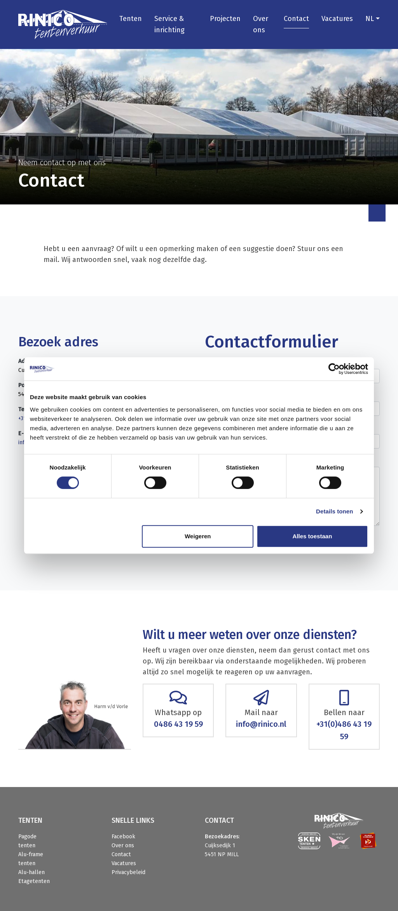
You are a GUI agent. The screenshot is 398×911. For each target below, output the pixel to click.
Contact (296, 18)
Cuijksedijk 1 (220, 845)
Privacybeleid (128, 872)
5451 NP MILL (222, 854)
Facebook (123, 836)
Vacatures (337, 18)
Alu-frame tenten (30, 859)
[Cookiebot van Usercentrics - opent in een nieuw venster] (334, 369)
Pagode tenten (27, 841)
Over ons (260, 24)
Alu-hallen (31, 872)
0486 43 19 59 (178, 724)
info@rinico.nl (261, 724)
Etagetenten (34, 881)
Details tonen (334, 511)
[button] (372, 18)
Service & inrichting (169, 24)
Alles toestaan (312, 536)
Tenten (130, 18)
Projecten (225, 18)
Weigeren (198, 536)
